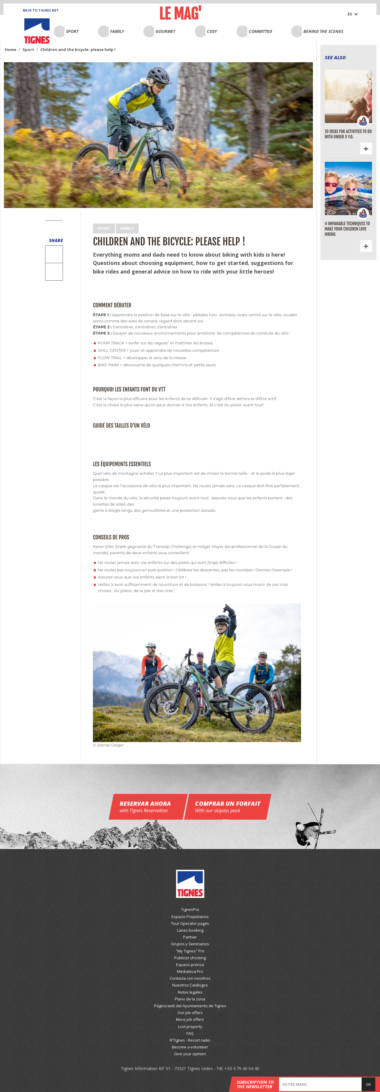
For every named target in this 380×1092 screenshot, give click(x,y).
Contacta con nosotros (190, 978)
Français (341, 11)
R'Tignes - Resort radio (190, 1040)
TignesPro (190, 909)
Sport (103, 228)
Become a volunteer (190, 1047)
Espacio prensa (190, 964)
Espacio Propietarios (190, 916)
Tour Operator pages (190, 923)
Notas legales (190, 992)
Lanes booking (190, 930)
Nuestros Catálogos (190, 985)
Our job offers (190, 1012)
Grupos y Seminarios (190, 943)
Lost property (190, 1026)
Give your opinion (190, 1053)
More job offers (190, 1019)
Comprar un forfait (227, 807)
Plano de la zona (190, 999)
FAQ (190, 1033)
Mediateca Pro (190, 971)
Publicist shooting (190, 957)
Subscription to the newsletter (255, 1084)
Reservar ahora (148, 807)
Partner (190, 937)
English (340, 4)
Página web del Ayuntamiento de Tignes (190, 1005)
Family (127, 228)
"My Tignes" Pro (190, 951)
